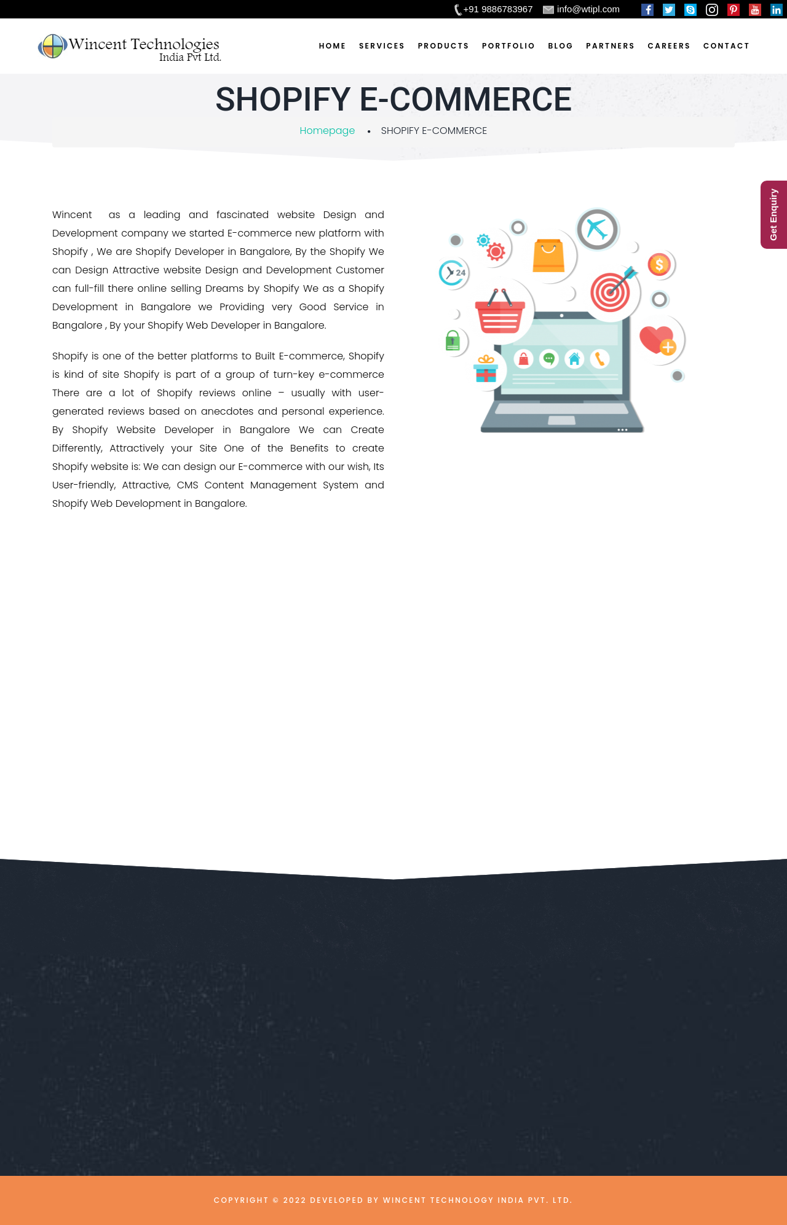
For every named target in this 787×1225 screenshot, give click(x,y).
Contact (726, 46)
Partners (610, 46)
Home (333, 46)
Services (382, 46)
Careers (669, 46)
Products (444, 46)
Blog (560, 46)
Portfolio (509, 46)
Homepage (327, 130)
